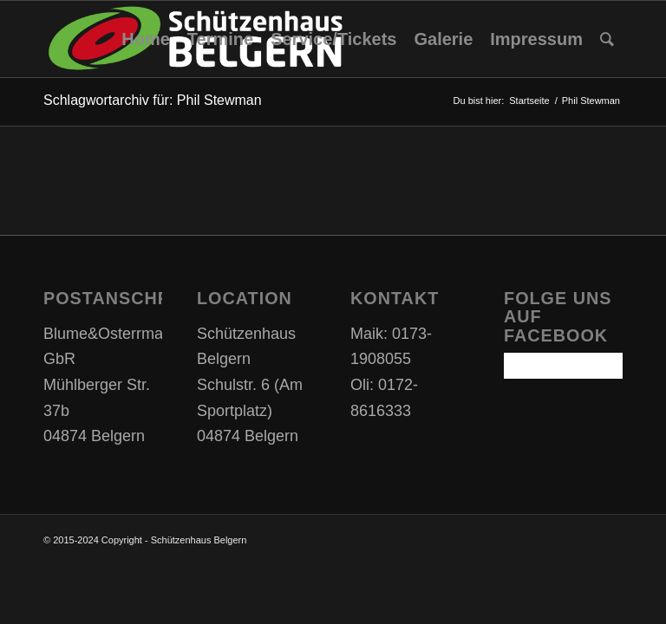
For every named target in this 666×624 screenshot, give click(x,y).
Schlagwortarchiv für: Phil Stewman (152, 100)
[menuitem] (146, 39)
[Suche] (607, 39)
